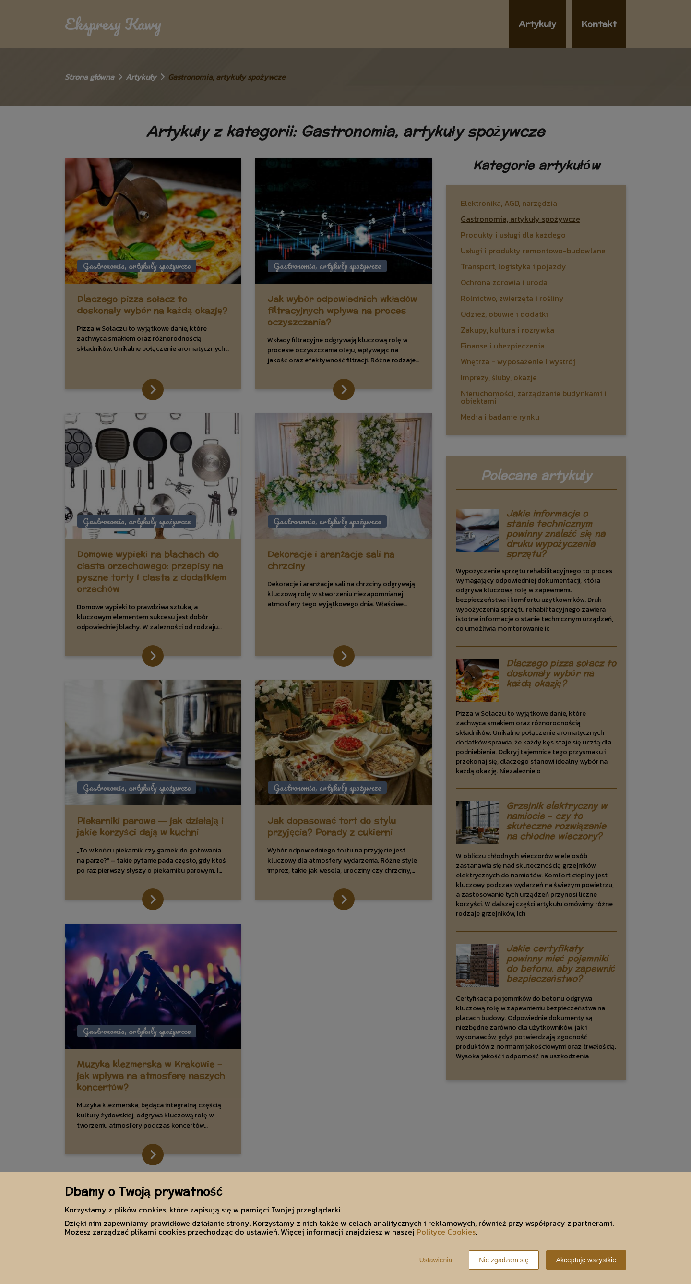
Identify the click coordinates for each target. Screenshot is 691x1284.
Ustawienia (435, 1260)
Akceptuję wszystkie (586, 1260)
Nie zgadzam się (504, 1260)
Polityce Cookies (446, 1231)
